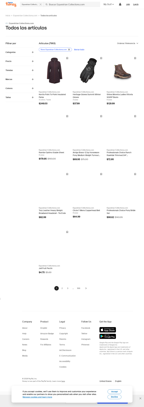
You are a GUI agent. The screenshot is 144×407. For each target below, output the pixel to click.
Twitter (84, 333)
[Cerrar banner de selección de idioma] (140, 398)
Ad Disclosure (65, 350)
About (24, 328)
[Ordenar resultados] (127, 43)
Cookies (62, 367)
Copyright (63, 333)
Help (24, 333)
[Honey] (11, 4)
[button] (110, 381)
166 (78, 288)
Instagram (86, 339)
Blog (24, 350)
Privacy (62, 328)
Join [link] (128, 4)
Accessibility (64, 361)
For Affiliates (45, 344)
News (24, 344)
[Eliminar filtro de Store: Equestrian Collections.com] (55, 50)
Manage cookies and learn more (37, 397)
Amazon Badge (47, 333)
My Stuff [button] (109, 4)
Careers (25, 339)
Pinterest (85, 344)
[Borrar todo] (79, 49)
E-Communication (67, 356)
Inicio (8, 15)
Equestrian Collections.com (25, 15)
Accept (114, 391)
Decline (114, 397)
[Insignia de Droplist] (67, 58)
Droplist (43, 328)
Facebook (85, 328)
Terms (62, 344)
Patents (62, 339)
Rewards (44, 339)
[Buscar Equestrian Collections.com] (72, 4)
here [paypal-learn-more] (63, 381)
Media (25, 356)
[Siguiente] (86, 288)
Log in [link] (135, 4)
